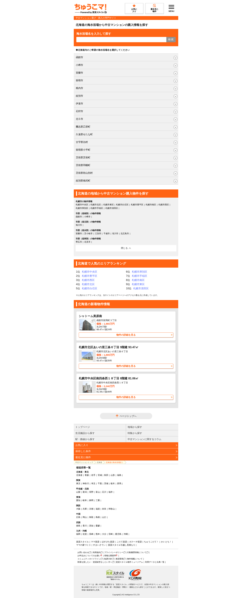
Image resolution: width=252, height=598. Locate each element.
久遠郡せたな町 (84, 134)
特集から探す (135, 433)
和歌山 (111, 509)
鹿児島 (118, 534)
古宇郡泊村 (82, 142)
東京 (78, 483)
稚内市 (79, 88)
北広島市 (125, 233)
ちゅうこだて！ (151, 542)
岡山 (85, 517)
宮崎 (110, 534)
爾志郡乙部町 (83, 126)
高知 (91, 525)
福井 (110, 492)
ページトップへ (128, 416)
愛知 (78, 500)
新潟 (85, 492)
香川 (85, 525)
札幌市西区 (163, 204)
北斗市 (79, 119)
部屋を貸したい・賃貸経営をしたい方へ (94, 562)
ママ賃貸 (95, 542)
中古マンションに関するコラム (144, 439)
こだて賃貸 (122, 542)
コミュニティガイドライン (89, 559)
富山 (98, 492)
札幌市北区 (95, 204)
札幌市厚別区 (82, 208)
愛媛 (98, 525)
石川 (104, 492)
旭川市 (79, 225)
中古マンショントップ (84, 462)
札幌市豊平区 (137, 204)
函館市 (79, 57)
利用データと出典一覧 (154, 562)
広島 (78, 517)
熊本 (98, 534)
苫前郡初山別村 (84, 172)
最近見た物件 (83, 457)
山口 (104, 517)
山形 (113, 475)
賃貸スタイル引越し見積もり (121, 545)
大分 (104, 534)
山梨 (78, 492)
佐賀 (85, 534)
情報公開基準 (110, 555)
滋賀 (98, 509)
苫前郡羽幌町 (83, 165)
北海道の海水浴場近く (114, 462)
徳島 (78, 525)
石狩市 (79, 111)
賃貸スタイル (82, 542)
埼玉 (93, 483)
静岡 (91, 500)
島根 (98, 517)
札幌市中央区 (82, 204)
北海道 (99, 462)
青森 (87, 475)
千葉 (100, 483)
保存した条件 (83, 451)
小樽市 (79, 65)
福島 (119, 475)
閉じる (124, 248)
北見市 (87, 242)
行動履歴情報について (136, 552)
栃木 (113, 483)
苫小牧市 (88, 233)
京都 (91, 509)
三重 (98, 500)
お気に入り (81, 445)
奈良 (104, 509)
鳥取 (91, 517)
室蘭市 (79, 72)
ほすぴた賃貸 (108, 542)
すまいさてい (99, 545)
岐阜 (85, 500)
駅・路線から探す (85, 439)
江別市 (98, 233)
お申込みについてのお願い (89, 555)
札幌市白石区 (122, 204)
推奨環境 (119, 559)
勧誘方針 (108, 559)
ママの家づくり (83, 545)
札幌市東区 (108, 204)
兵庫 (85, 509)
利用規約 (96, 552)
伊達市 (79, 103)
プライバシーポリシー (113, 552)
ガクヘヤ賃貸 (135, 542)
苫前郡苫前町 (83, 157)
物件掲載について (135, 559)
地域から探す (135, 427)
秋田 (106, 475)
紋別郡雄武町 (83, 180)
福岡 (78, 534)
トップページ (82, 427)
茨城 (106, 483)
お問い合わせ (83, 552)
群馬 (119, 483)
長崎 (91, 534)
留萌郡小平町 (83, 149)
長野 (91, 492)
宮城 (100, 475)
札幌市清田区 (111, 208)
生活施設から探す (85, 433)
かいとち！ (166, 542)
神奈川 (86, 483)
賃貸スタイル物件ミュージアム (129, 562)
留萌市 (79, 80)
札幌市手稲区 (96, 208)
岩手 (93, 475)
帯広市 (79, 242)
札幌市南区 (151, 204)
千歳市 (107, 233)
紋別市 (79, 95)
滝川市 (115, 233)
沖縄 (126, 534)
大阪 (78, 509)
